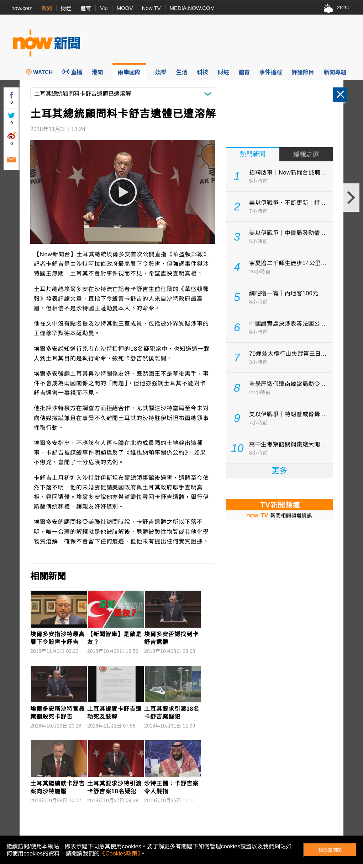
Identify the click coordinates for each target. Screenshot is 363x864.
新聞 (46, 8)
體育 (85, 8)
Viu (103, 8)
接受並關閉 (330, 850)
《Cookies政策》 (120, 853)
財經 (66, 8)
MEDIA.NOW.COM (192, 8)
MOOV (125, 8)
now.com (21, 8)
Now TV (151, 8)
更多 (279, 470)
